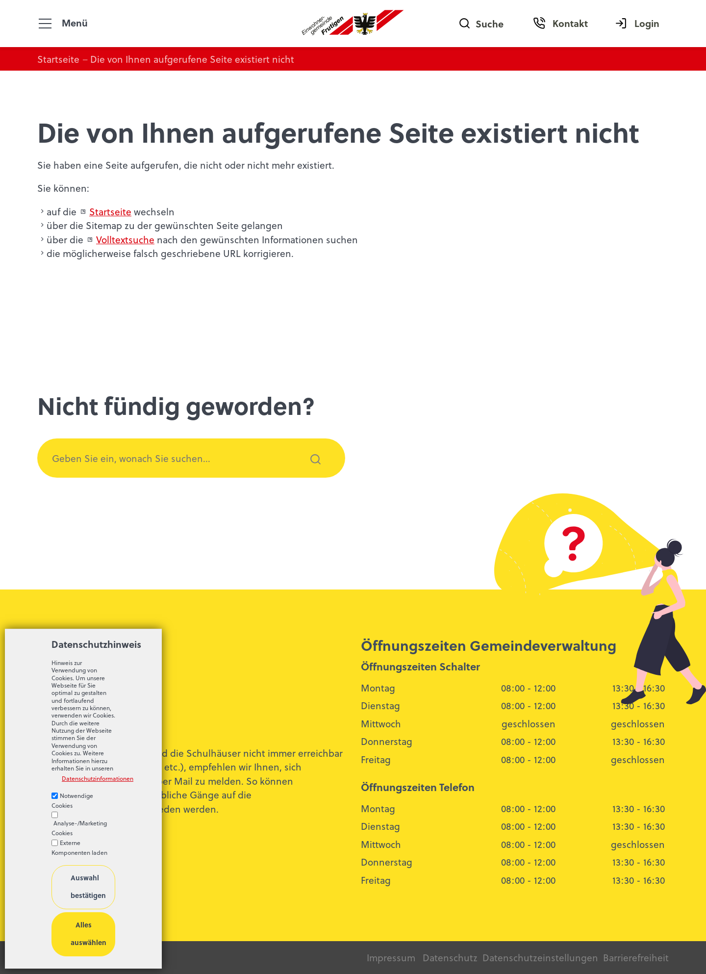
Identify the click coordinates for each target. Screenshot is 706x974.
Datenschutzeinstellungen (539, 957)
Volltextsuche (125, 239)
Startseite (110, 211)
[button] (45, 23)
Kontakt (570, 23)
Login (646, 23)
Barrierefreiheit (636, 957)
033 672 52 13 (74, 704)
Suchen (310, 472)
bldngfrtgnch (92, 720)
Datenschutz (450, 957)
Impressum (391, 957)
